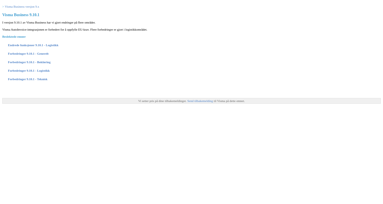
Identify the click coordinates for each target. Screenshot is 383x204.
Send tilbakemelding (200, 101)
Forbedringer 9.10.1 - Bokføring (29, 62)
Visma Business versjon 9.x (22, 6)
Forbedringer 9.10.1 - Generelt (28, 53)
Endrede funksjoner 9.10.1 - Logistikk (33, 45)
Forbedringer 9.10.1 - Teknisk (27, 79)
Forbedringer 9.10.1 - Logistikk (29, 70)
